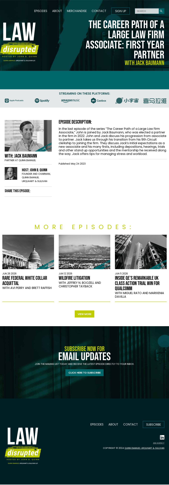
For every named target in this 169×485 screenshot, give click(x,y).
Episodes (40, 11)
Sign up (120, 11)
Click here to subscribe (85, 373)
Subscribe (153, 425)
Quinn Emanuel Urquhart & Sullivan (143, 448)
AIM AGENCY (158, 443)
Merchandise (77, 11)
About (57, 11)
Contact (99, 11)
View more (84, 314)
